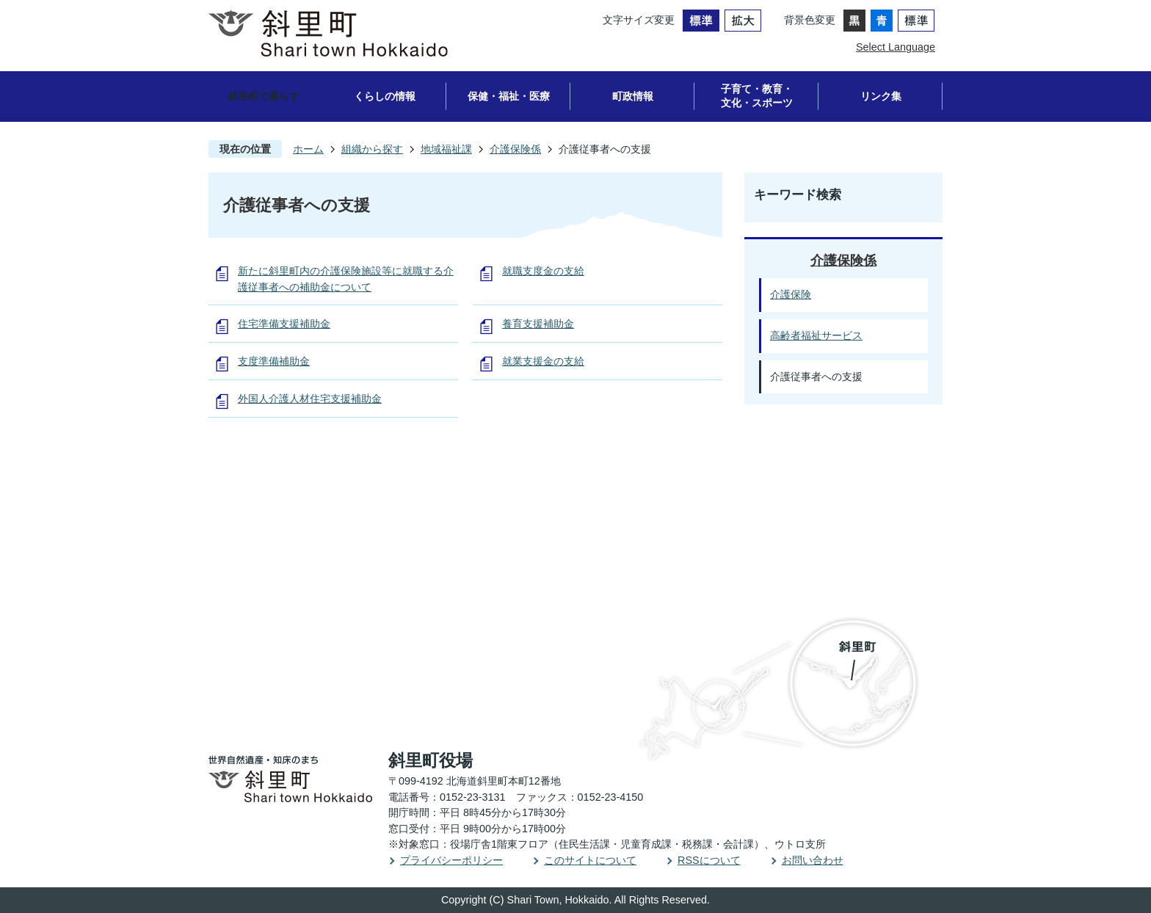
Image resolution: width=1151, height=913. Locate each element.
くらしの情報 (384, 96)
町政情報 (632, 96)
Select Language (895, 47)
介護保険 (790, 294)
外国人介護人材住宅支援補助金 (310, 398)
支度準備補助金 (274, 361)
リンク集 (880, 96)
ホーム (308, 149)
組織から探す (372, 149)
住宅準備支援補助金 (284, 324)
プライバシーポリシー (451, 860)
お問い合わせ (812, 860)
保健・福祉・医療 (509, 96)
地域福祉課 (446, 149)
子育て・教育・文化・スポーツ (757, 96)
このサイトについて (590, 860)
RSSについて (709, 860)
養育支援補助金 (538, 324)
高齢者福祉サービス (816, 335)
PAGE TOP (1096, 453)
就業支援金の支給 (543, 361)
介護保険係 (515, 149)
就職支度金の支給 (543, 271)
